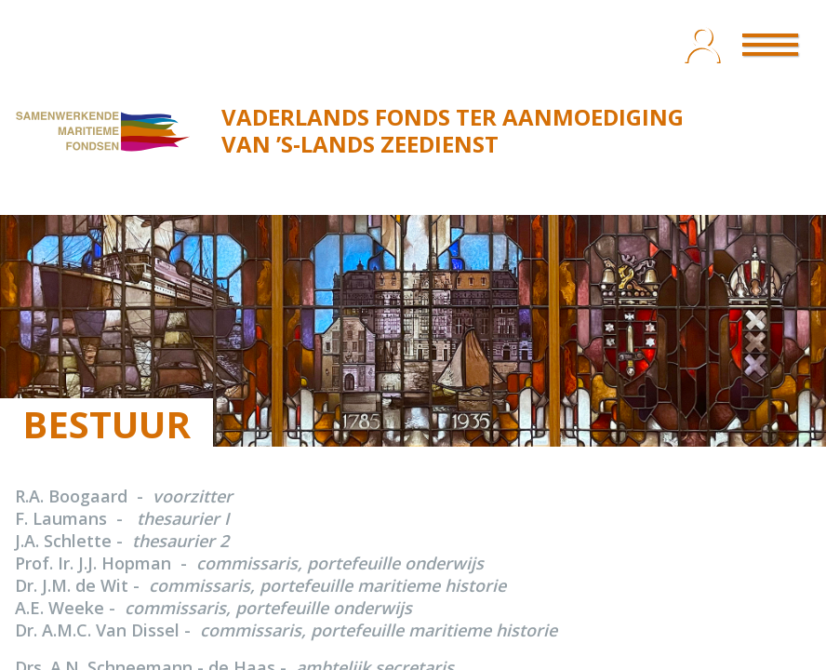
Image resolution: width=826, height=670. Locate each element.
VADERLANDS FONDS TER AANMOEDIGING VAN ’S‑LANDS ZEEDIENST (452, 130)
